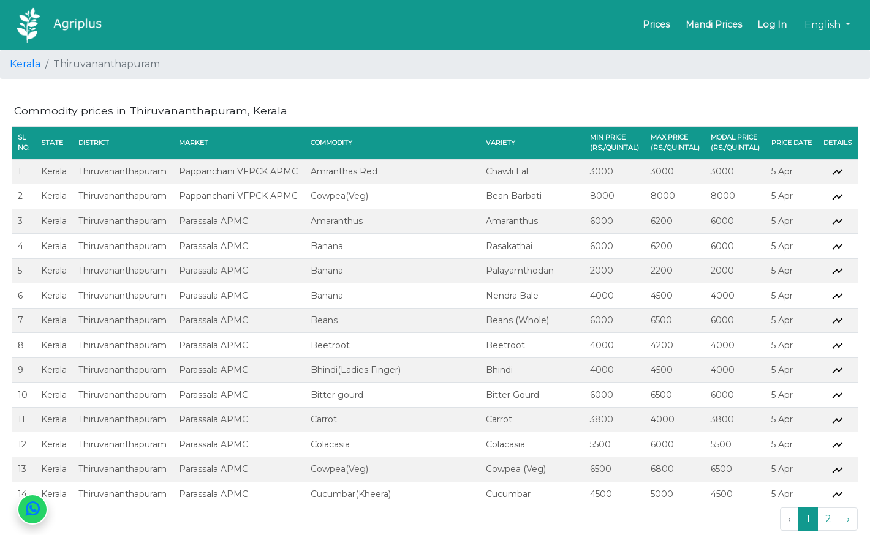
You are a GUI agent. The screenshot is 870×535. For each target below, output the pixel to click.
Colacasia (330, 444)
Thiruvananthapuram (122, 171)
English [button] (823, 25)
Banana (327, 246)
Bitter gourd (337, 394)
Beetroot (330, 345)
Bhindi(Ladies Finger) (356, 369)
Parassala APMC (213, 220)
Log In (772, 24)
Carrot (324, 419)
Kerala (25, 64)
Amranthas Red (344, 171)
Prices (656, 24)
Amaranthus (337, 220)
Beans (324, 320)
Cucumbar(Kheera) (351, 493)
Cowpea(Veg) (339, 195)
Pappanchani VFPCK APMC (238, 171)
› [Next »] (848, 519)
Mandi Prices (714, 24)
